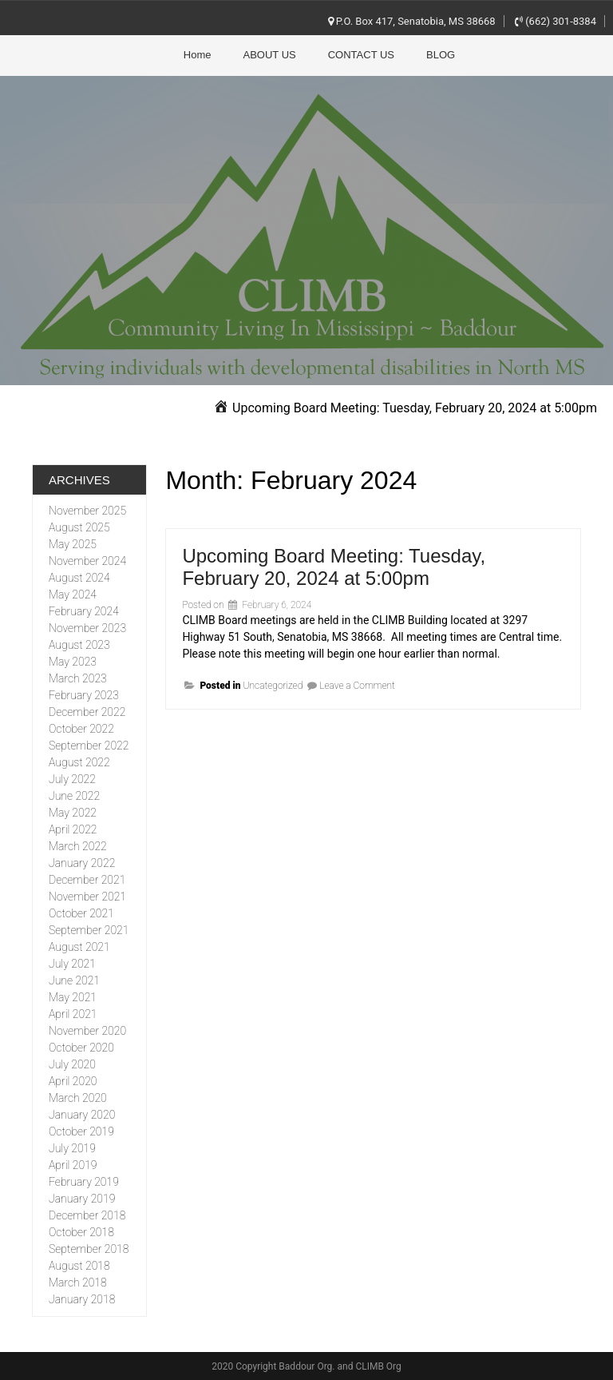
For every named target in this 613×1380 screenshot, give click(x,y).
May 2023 (73, 661)
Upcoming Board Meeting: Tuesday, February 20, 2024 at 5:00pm (333, 567)
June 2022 (74, 795)
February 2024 (84, 611)
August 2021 (79, 947)
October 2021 (81, 913)
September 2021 (89, 930)
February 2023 (84, 695)
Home (198, 55)
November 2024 (87, 561)
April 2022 (73, 829)
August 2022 (79, 762)
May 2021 (73, 997)
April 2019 (73, 1165)
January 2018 (82, 1299)
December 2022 (87, 712)
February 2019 (84, 1181)
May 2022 (73, 812)
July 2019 (72, 1148)
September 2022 (89, 745)
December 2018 (87, 1215)
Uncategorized (273, 685)
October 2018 (81, 1232)
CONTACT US (361, 55)
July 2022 (72, 779)
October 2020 (81, 1047)
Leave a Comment (357, 685)
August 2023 (79, 644)
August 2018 (79, 1265)
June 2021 (74, 980)
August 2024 (79, 577)
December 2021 (87, 879)
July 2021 (72, 963)
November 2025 (87, 510)
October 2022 (81, 728)
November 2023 (87, 628)
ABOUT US (269, 55)
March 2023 (78, 678)
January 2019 (82, 1198)
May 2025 (73, 544)
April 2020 (73, 1081)
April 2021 (73, 1014)
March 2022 (78, 846)
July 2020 (72, 1064)
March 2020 (78, 1098)
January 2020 (82, 1114)
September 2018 (89, 1249)
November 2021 (87, 896)
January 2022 (82, 863)
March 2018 (78, 1282)
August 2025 (79, 527)
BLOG (440, 55)
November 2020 (87, 1030)
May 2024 (73, 594)
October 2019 (81, 1131)
